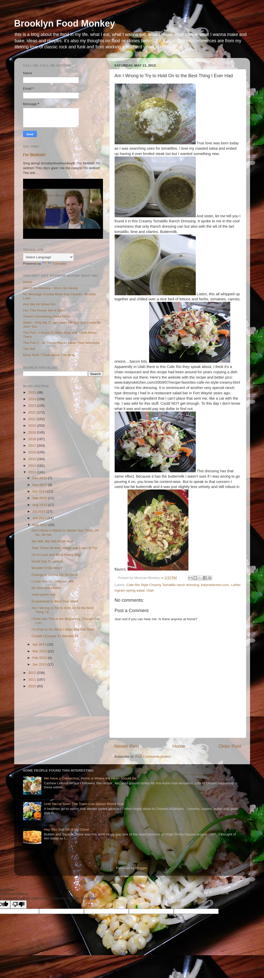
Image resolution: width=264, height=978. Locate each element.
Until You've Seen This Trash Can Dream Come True (84, 804)
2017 (32, 445)
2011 (32, 679)
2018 (32, 439)
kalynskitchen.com (215, 585)
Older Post (229, 746)
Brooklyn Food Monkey (64, 23)
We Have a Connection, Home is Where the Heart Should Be (90, 778)
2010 (32, 686)
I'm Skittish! (34, 155)
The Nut (29, 349)
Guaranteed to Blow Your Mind (54, 601)
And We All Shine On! (39, 304)
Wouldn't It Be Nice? (46, 568)
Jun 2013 (39, 518)
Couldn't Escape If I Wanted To (54, 636)
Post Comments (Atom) (153, 756)
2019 (32, 432)
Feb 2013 (40, 658)
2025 (32, 392)
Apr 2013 (39, 644)
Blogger (141, 868)
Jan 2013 (39, 664)
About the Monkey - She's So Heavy (50, 288)
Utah (150, 590)
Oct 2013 (39, 491)
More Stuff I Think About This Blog (49, 355)
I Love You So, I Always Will (52, 581)
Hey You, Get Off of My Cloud (66, 829)
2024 (32, 399)
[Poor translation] (18, 904)
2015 (32, 459)
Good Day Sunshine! (47, 561)
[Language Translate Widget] (48, 257)
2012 (32, 673)
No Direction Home (45, 588)
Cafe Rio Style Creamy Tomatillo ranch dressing (163, 585)
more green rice (43, 594)
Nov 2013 (40, 485)
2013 (32, 472)
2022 (32, 412)
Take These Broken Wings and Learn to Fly (64, 548)
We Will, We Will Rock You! (52, 541)
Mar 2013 (40, 651)
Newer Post (126, 746)
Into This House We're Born (44, 310)
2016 (32, 452)
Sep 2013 (40, 498)
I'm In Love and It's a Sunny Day (56, 555)
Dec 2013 (40, 478)
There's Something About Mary (46, 316)
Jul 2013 (39, 511)
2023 (32, 405)
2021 (32, 419)
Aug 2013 (40, 505)
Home (178, 746)
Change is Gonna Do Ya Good (54, 575)
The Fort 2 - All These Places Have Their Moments (61, 343)
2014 (32, 465)
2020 (32, 425)
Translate (54, 263)
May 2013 (40, 525)
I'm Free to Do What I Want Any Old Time (62, 629)
